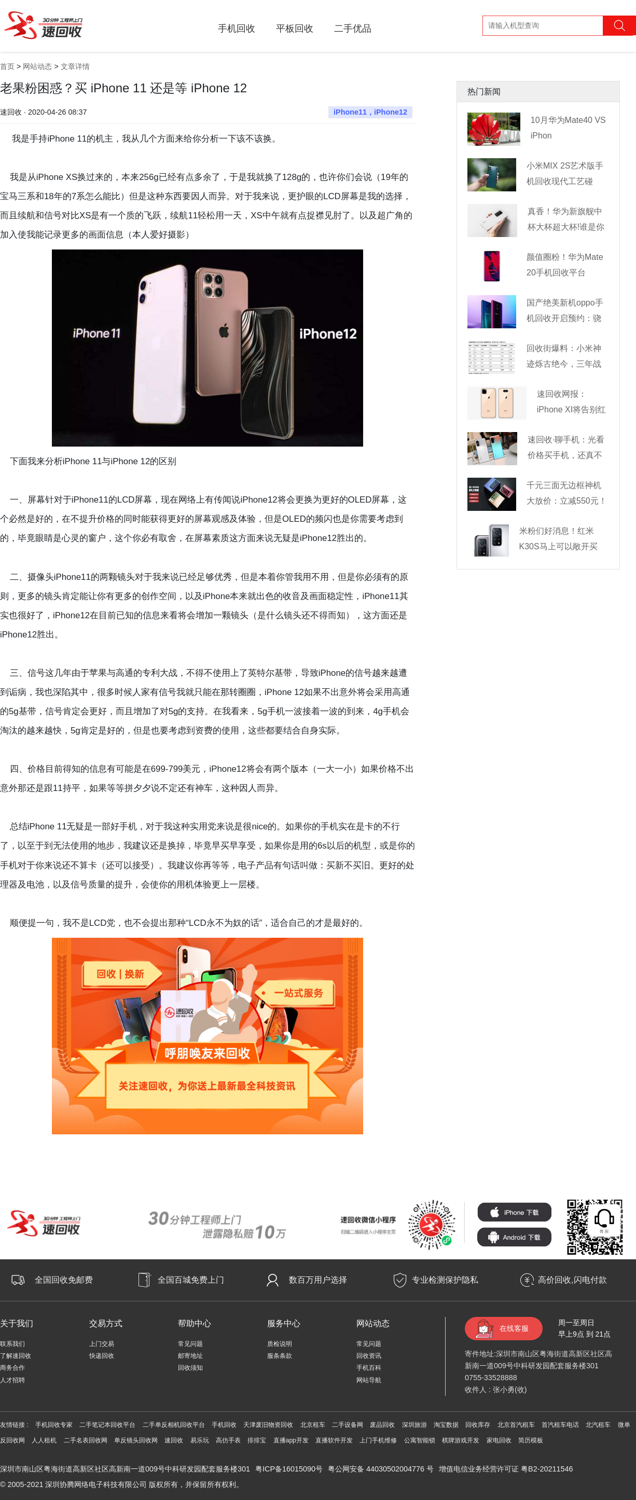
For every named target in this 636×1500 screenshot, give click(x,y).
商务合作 (12, 1367)
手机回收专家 (54, 1424)
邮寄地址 (190, 1355)
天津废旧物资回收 (268, 1424)
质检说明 (279, 1344)
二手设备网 (347, 1424)
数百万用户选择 (318, 1279)
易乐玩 (199, 1440)
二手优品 (352, 28)
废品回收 (382, 1424)
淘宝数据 (446, 1424)
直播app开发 (291, 1440)
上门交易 (101, 1344)
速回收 (173, 1440)
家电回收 (499, 1440)
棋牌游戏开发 (460, 1440)
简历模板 (530, 1440)
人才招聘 (12, 1380)
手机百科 (368, 1367)
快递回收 (101, 1355)
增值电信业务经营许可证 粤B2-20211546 (506, 1469)
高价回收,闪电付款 (572, 1279)
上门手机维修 (378, 1440)
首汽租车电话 (560, 1424)
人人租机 (44, 1440)
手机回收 (236, 28)
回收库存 (477, 1424)
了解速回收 (15, 1355)
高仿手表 (228, 1440)
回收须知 (190, 1367)
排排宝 (256, 1440)
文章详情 (75, 66)
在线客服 (514, 1328)
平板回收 (294, 28)
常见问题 (190, 1344)
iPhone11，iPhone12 (370, 112)
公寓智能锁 (419, 1440)
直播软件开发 (334, 1440)
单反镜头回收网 (136, 1440)
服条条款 (279, 1355)
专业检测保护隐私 (445, 1279)
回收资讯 (368, 1355)
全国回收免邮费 (64, 1279)
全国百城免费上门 (191, 1279)
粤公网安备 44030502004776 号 (381, 1469)
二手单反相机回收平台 (174, 1424)
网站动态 (37, 66)
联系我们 (12, 1344)
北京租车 (312, 1424)
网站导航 (368, 1380)
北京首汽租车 (516, 1424)
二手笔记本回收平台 (107, 1424)
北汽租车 (598, 1424)
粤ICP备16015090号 (289, 1469)
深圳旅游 (414, 1424)
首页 (7, 66)
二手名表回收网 (85, 1440)
